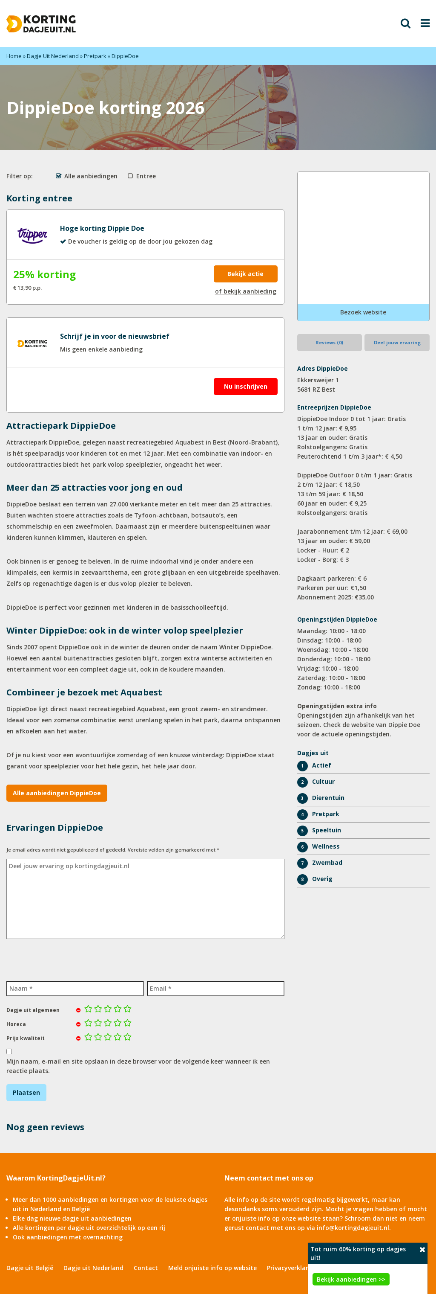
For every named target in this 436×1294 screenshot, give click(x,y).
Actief (321, 765)
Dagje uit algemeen (33, 1010)
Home (14, 56)
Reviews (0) (329, 342)
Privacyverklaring (292, 1268)
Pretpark (95, 56)
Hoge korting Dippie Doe (102, 228)
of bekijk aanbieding (245, 291)
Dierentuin (328, 798)
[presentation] (71, 958)
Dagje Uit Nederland (53, 56)
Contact (146, 1268)
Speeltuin (326, 830)
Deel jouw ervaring (397, 342)
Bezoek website (363, 312)
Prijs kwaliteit (25, 1038)
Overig (322, 879)
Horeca (16, 1024)
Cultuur (323, 781)
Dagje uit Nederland (93, 1268)
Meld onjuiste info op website (212, 1268)
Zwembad (327, 862)
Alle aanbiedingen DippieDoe (57, 793)
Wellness (326, 846)
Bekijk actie (245, 274)
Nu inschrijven (245, 386)
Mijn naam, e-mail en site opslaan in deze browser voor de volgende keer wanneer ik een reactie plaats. (138, 1066)
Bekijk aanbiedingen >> (351, 1279)
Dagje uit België (29, 1268)
